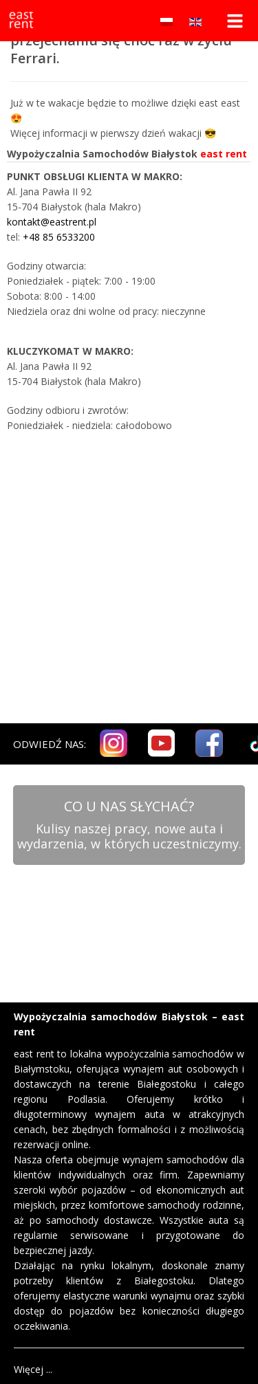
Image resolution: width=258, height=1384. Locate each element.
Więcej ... (33, 1369)
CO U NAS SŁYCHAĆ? (129, 806)
